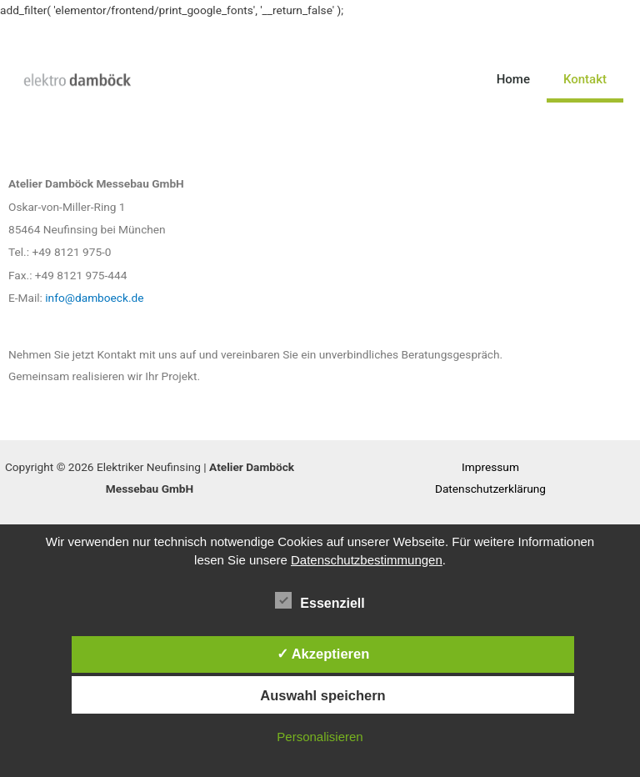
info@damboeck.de (94, 297)
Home (513, 79)
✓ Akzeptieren (323, 653)
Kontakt (585, 79)
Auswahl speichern (322, 695)
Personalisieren (319, 736)
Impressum (490, 467)
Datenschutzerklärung (490, 488)
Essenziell (319, 600)
